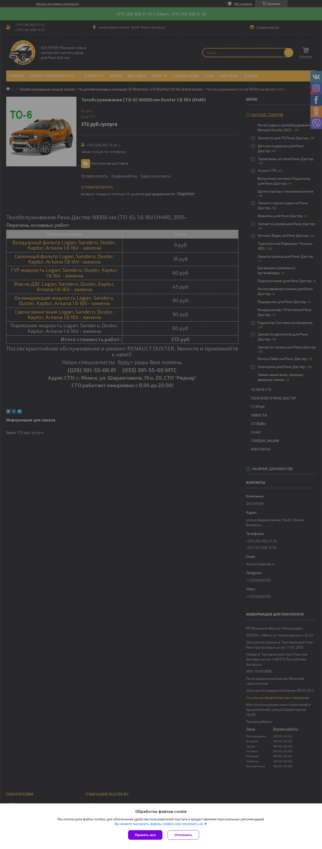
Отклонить (183, 835)
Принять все (145, 835)
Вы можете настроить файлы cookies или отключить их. (159, 824)
